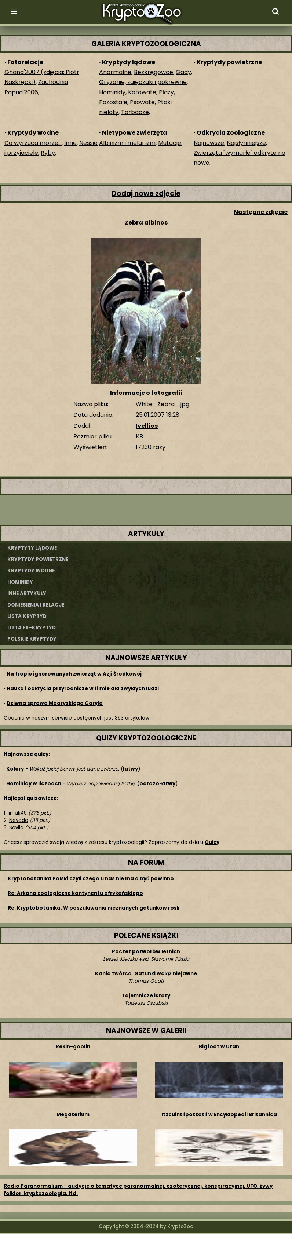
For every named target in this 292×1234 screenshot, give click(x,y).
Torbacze (135, 112)
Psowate (142, 102)
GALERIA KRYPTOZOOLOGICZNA (146, 44)
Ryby (48, 153)
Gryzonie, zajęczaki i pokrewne (143, 82)
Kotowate (142, 92)
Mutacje (169, 143)
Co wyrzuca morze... (33, 143)
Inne (70, 143)
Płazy (166, 92)
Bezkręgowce (153, 72)
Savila (16, 827)
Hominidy (112, 92)
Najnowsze (209, 143)
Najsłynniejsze (246, 143)
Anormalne (115, 72)
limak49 (17, 812)
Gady (183, 72)
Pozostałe (113, 102)
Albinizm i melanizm (127, 143)
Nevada (18, 820)
